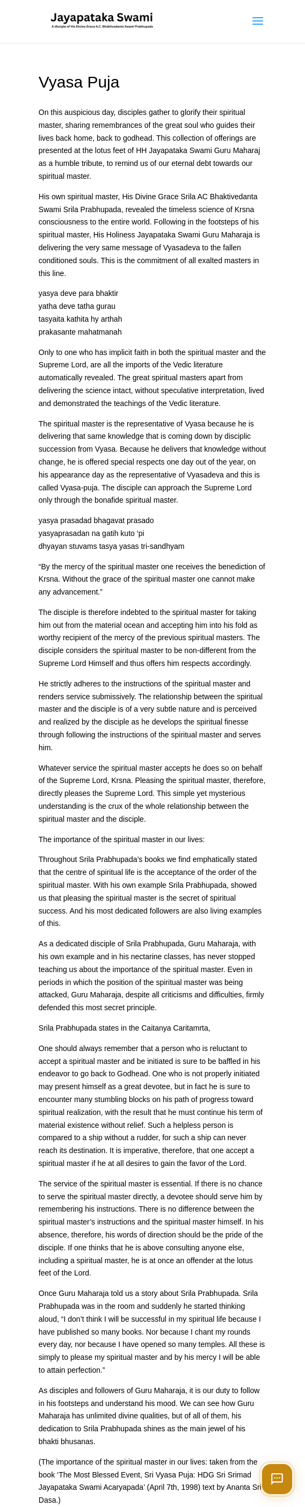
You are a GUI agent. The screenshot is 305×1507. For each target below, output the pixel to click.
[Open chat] (277, 1479)
